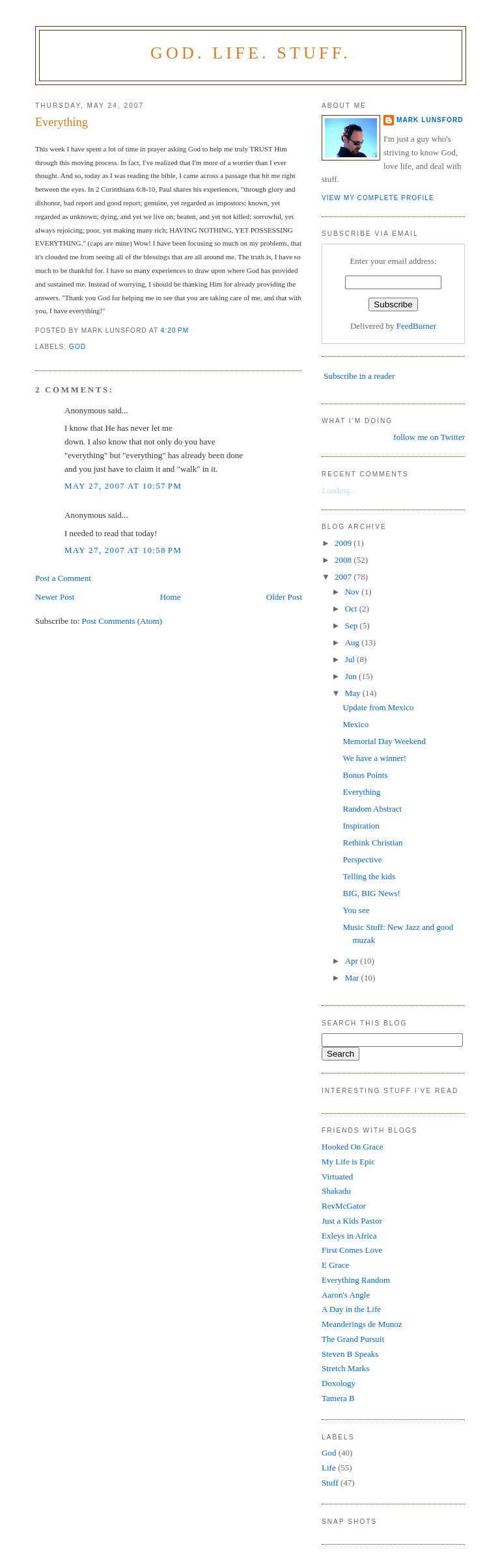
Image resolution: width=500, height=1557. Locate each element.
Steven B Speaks (350, 1354)
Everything (61, 122)
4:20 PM (175, 330)
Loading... (339, 490)
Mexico (355, 724)
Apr (352, 961)
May (354, 693)
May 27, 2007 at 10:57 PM (123, 486)
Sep (352, 625)
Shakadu (336, 1191)
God (77, 346)
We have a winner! (374, 758)
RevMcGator (344, 1206)
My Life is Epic (348, 1161)
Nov (353, 592)
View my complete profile (378, 197)
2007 (344, 577)
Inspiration (360, 825)
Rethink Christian (372, 842)
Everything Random (356, 1280)
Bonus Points (364, 775)
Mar (353, 978)
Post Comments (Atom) (122, 621)
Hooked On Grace (352, 1147)
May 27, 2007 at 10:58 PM (123, 550)
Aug (353, 642)
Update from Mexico (377, 707)
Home (170, 597)
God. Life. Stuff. (250, 53)
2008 (344, 560)
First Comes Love (352, 1250)
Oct (352, 608)
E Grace (335, 1265)
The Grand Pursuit (353, 1339)
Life (329, 1468)
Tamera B (338, 1398)
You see (355, 910)
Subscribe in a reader (359, 376)
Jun (352, 676)
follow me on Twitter (429, 437)
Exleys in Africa (349, 1236)
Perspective (362, 859)
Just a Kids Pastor (352, 1221)
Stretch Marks (345, 1368)
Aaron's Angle (346, 1295)
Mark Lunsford (430, 119)
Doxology (338, 1383)
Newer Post (54, 597)
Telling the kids (368, 876)
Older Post (284, 597)
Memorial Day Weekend (383, 741)
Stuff (330, 1482)
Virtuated (337, 1176)
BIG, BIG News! (371, 893)
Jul (351, 659)
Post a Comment (63, 578)
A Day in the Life (351, 1309)
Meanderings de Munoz (362, 1324)
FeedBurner (416, 326)
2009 (344, 543)
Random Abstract (372, 809)
